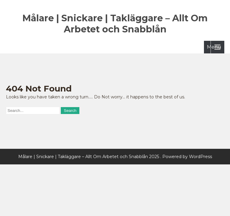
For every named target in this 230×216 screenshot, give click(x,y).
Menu (214, 47)
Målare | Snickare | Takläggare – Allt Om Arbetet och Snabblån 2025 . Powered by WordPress (115, 156)
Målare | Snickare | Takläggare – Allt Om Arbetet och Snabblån (115, 24)
